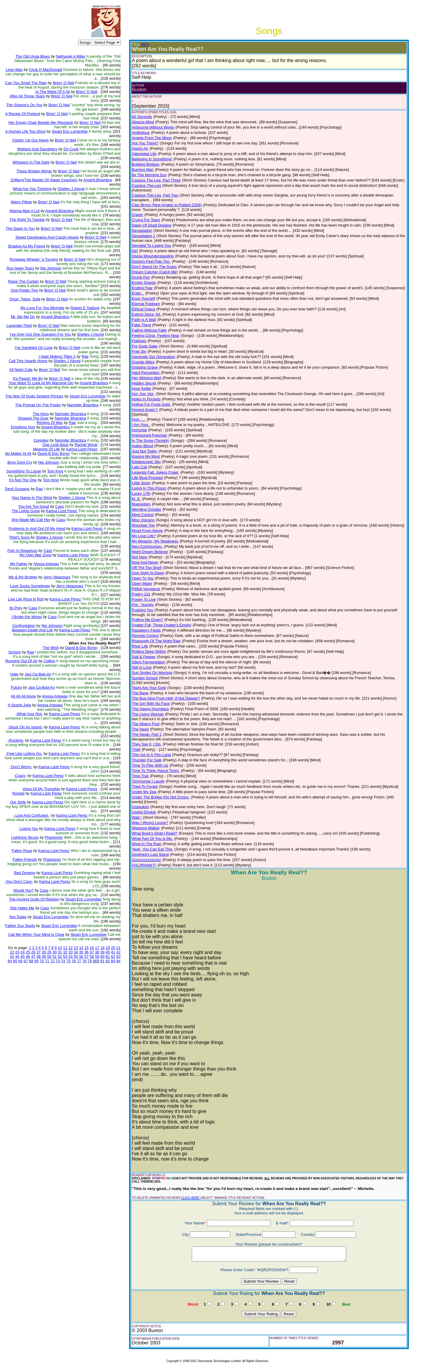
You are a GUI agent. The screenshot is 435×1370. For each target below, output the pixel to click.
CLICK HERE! (190, 1197)
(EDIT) (145, 44)
